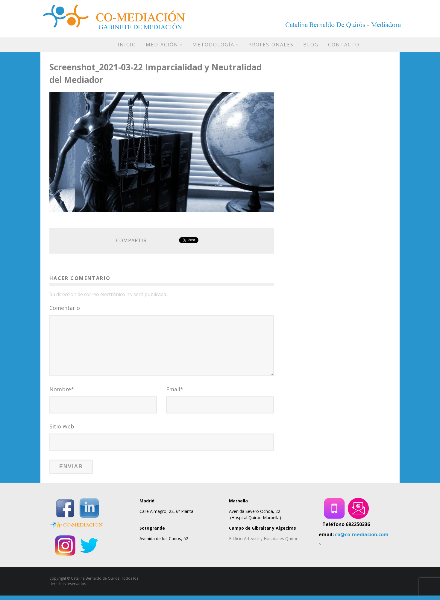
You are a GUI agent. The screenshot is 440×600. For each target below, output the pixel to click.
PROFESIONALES (271, 44)
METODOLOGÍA (213, 44)
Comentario (64, 307)
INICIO (127, 44)
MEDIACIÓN (162, 44)
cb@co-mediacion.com (362, 539)
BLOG (310, 44)
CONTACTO (343, 44)
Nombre (61, 393)
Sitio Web (61, 430)
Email (174, 393)
